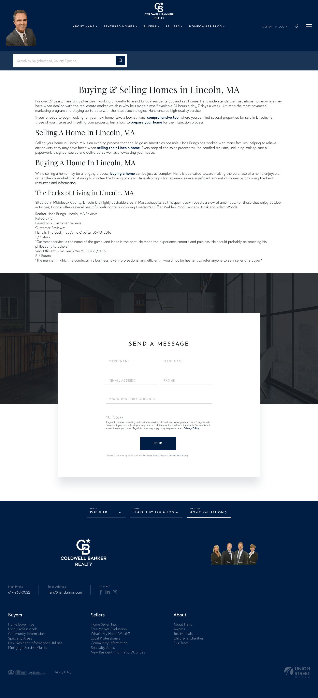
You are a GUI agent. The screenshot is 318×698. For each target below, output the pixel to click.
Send (158, 443)
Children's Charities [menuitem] (188, 638)
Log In (283, 27)
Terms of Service (176, 455)
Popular (98, 512)
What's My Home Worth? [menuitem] (110, 633)
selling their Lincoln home (118, 147)
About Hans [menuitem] (84, 27)
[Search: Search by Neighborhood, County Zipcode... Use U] (66, 60)
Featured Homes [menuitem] (119, 27)
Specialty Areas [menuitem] (20, 638)
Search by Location (154, 512)
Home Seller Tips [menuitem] (104, 624)
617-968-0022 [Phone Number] (19, 592)
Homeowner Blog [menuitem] (205, 27)
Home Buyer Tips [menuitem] (21, 624)
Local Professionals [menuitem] (23, 629)
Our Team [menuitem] (180, 643)
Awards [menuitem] (179, 629)
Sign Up (267, 27)
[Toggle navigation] (309, 26)
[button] (120, 60)
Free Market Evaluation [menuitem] (109, 629)
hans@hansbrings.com (64, 592)
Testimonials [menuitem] (182, 633)
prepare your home (146, 122)
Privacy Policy (191, 428)
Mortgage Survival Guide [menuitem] (27, 647)
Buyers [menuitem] (150, 27)
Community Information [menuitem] (26, 633)
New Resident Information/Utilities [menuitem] (35, 643)
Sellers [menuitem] (172, 27)
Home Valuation (207, 512)
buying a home (122, 173)
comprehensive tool (163, 117)
